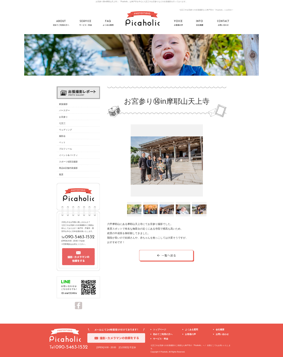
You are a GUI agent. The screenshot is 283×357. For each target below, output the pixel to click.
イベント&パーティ (68, 155)
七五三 (62, 123)
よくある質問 (191, 329)
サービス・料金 (160, 339)
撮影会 (62, 136)
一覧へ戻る (166, 256)
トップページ (159, 329)
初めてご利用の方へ (163, 334)
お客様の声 (190, 334)
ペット (62, 142)
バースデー (64, 110)
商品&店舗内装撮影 (68, 168)
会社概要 (220, 329)
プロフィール (65, 149)
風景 (61, 174)
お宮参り (63, 117)
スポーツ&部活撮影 (68, 161)
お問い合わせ (222, 334)
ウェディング (65, 130)
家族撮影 (63, 104)
